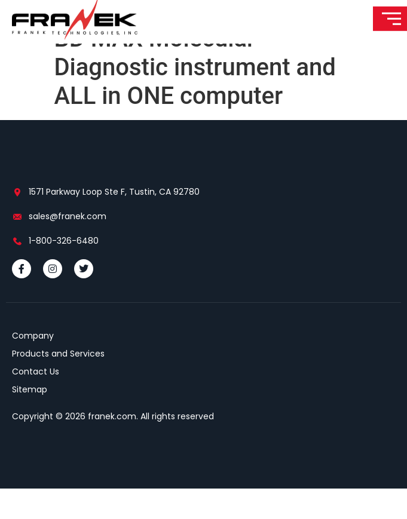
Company (33, 366)
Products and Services (58, 384)
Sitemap (29, 420)
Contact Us (35, 402)
